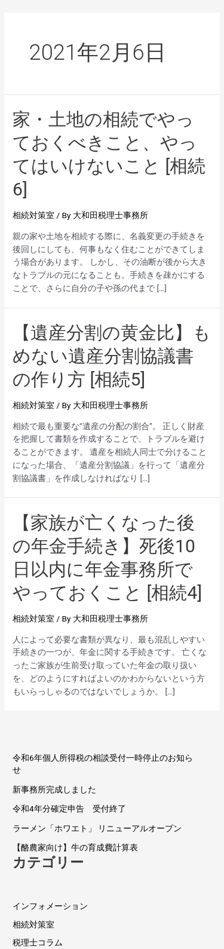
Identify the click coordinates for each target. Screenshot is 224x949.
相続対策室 (33, 215)
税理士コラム (38, 942)
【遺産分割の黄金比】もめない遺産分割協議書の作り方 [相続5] (112, 356)
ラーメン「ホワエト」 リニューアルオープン (97, 828)
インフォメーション (50, 906)
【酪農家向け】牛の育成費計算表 (75, 847)
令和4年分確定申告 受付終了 (69, 808)
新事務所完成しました (54, 789)
